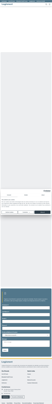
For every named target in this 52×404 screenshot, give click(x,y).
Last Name (5, 301)
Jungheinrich (32, 1)
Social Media (9, 393)
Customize (26, 212)
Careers (29, 364)
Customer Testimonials (32, 373)
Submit (4, 340)
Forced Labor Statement (38, 393)
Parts (28, 367)
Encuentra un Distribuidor (17, 387)
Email (3, 308)
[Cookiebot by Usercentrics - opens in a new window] (44, 191)
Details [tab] (26, 195)
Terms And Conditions (27, 393)
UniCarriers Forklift (40, 1)
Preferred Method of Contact (9, 322)
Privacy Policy (17, 393)
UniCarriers (4, 373)
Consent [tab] (9, 195)
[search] (46, 4)
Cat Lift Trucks (11, 1)
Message (4, 329)
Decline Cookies (9, 212)
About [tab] (43, 195)
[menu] (49, 4)
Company (4, 295)
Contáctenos (5, 387)
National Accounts (31, 370)
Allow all (42, 212)
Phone (4, 315)
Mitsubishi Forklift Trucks (21, 1)
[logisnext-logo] (7, 4)
